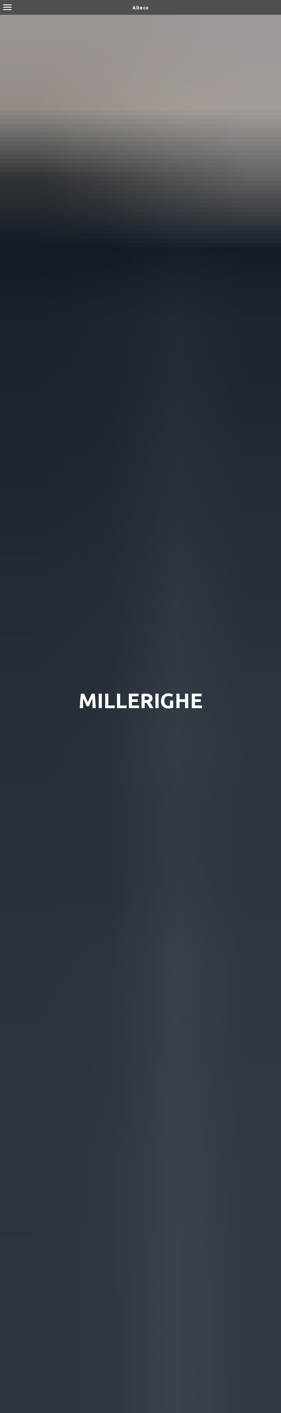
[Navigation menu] (7, 7)
